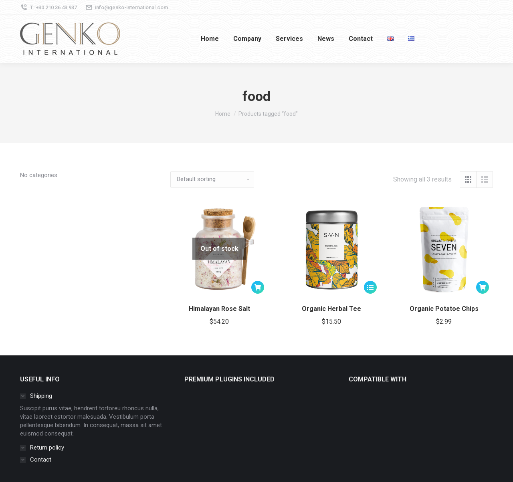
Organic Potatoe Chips (444, 309)
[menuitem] (209, 39)
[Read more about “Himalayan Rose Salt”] (257, 287)
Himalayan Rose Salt (219, 309)
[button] (482, 287)
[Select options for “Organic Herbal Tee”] (370, 287)
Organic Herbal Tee (331, 309)
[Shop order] (212, 179)
